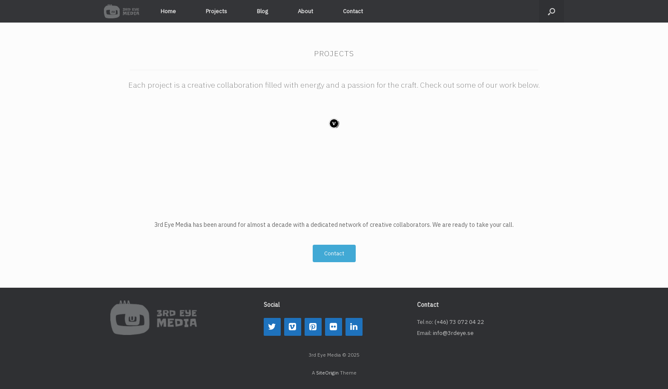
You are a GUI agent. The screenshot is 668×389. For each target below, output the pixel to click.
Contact (353, 11)
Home (168, 11)
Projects (216, 11)
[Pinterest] (313, 327)
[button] (551, 11)
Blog (262, 11)
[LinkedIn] (354, 327)
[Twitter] (272, 327)
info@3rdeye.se (453, 333)
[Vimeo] (292, 327)
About (305, 11)
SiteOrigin (327, 372)
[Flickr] (333, 327)
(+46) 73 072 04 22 (459, 322)
